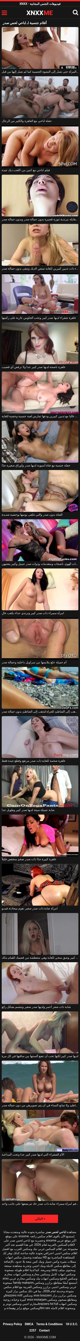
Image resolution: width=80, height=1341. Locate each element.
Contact (44, 1330)
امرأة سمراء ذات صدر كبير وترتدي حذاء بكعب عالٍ (33, 613)
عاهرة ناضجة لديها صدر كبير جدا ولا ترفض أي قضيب (33, 367)
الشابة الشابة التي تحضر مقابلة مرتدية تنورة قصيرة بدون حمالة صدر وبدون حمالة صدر (40, 219)
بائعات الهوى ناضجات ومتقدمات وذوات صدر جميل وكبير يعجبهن (40, 564)
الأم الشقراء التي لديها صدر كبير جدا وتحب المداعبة (33, 1154)
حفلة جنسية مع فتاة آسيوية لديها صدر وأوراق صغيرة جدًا (36, 465)
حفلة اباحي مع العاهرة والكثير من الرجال (27, 121)
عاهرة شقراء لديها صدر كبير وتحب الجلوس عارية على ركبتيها (39, 317)
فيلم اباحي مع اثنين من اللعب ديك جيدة (26, 170)
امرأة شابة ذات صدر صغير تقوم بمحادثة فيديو (30, 908)
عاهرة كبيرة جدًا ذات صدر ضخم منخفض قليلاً (29, 859)
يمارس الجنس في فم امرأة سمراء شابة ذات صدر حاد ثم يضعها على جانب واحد (40, 1203)
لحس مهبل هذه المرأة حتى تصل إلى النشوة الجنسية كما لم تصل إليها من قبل (40, 71)
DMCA (29, 1324)
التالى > (40, 1219)
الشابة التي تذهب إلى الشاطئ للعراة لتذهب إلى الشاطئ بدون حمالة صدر (40, 711)
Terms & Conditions (49, 1324)
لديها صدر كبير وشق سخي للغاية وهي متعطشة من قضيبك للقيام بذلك (40, 957)
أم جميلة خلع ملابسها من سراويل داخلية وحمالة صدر (34, 662)
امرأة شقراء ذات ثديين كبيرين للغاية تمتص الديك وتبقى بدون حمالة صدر (40, 268)
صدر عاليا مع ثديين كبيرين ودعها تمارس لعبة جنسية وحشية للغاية (40, 416)
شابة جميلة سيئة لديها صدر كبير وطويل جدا (28, 810)
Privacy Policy (12, 1324)
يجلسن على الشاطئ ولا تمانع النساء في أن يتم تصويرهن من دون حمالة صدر (40, 1105)
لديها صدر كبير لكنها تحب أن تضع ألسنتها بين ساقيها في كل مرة (40, 1056)
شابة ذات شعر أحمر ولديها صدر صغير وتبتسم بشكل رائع (36, 1006)
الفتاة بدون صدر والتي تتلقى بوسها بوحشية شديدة (32, 514)
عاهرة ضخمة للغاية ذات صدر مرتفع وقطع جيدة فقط (34, 760)
